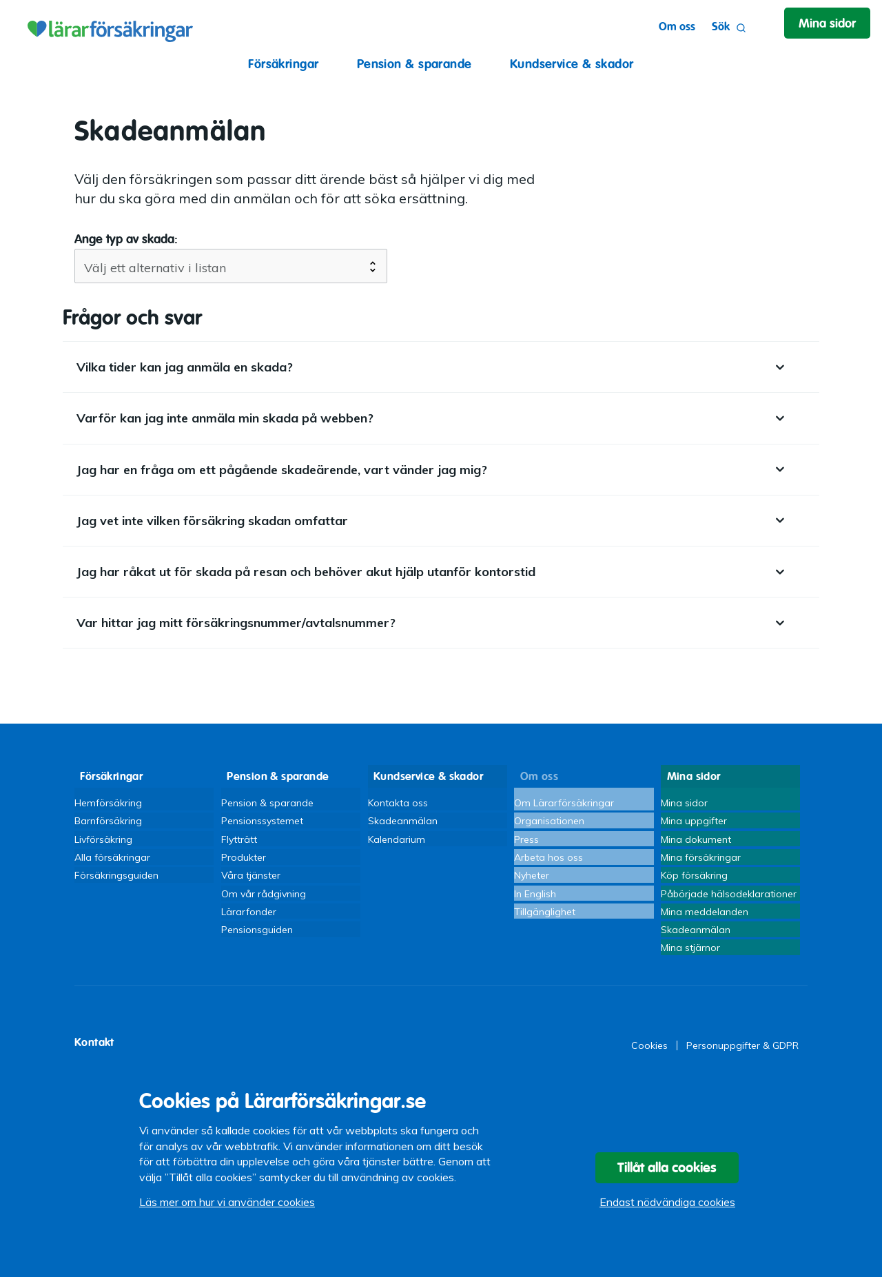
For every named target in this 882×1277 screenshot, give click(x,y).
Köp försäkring (694, 879)
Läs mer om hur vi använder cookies (227, 1211)
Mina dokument (696, 838)
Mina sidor (684, 798)
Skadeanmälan (403, 818)
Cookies (649, 1060)
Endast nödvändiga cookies (667, 1211)
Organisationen (549, 818)
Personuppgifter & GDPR (742, 1060)
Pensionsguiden (257, 940)
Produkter (243, 858)
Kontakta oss (398, 798)
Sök (715, 28)
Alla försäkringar (112, 858)
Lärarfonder (248, 920)
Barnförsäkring (108, 818)
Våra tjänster (250, 879)
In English (535, 899)
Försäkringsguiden (116, 879)
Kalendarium (396, 838)
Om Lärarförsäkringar (564, 798)
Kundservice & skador (572, 64)
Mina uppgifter (694, 818)
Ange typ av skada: (126, 239)
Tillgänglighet (544, 920)
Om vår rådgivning (263, 899)
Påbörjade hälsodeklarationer (729, 899)
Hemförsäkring (108, 798)
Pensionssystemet (262, 818)
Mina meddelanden (704, 920)
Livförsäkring (103, 838)
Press (526, 838)
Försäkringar (283, 64)
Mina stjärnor (690, 960)
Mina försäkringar (701, 858)
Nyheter (531, 879)
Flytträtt (239, 838)
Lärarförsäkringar (108, 27)
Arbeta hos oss (548, 858)
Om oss (663, 26)
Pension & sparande (414, 64)
